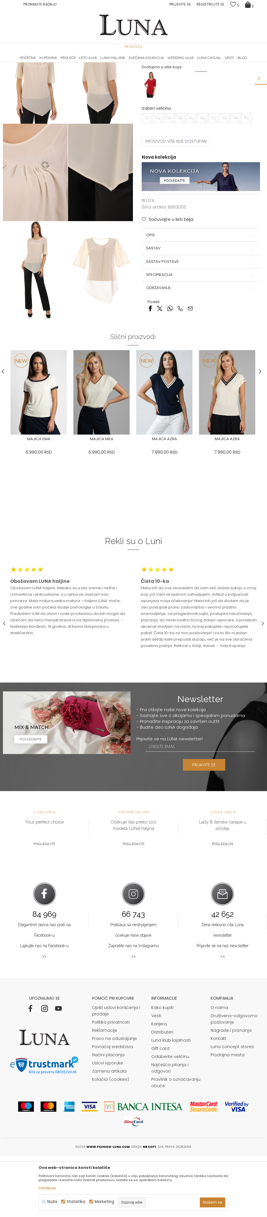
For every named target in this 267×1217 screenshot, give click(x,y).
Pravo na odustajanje (114, 1099)
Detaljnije (47, 1188)
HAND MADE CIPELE (46, 63)
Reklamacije (104, 1091)
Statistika (76, 1201)
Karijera (159, 1085)
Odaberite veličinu (170, 1117)
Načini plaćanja (108, 1116)
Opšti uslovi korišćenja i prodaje (116, 1072)
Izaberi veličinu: (156, 166)
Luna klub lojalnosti (171, 1101)
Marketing (104, 1201)
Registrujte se (210, 4)
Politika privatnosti (111, 1083)
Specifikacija (200, 333)
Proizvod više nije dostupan (176, 199)
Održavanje (200, 346)
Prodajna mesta (228, 1116)
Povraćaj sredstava (112, 1108)
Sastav (200, 306)
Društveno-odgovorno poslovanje (234, 1080)
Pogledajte (44, 905)
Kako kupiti (162, 1068)
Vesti (156, 1077)
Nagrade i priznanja (231, 1091)
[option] (46, 63)
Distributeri (162, 1093)
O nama (219, 1068)
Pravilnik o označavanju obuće (175, 1143)
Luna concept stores (232, 1108)
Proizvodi (48, 70)
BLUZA (65, 70)
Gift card (160, 1109)
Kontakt (218, 1099)
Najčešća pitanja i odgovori (169, 1129)
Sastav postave (200, 319)
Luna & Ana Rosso (220, 63)
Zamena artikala (109, 1132)
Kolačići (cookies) (110, 1140)
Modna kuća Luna (19, 70)
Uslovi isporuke (107, 1124)
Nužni (52, 1201)
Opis (200, 293)
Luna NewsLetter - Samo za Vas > (135, 63)
